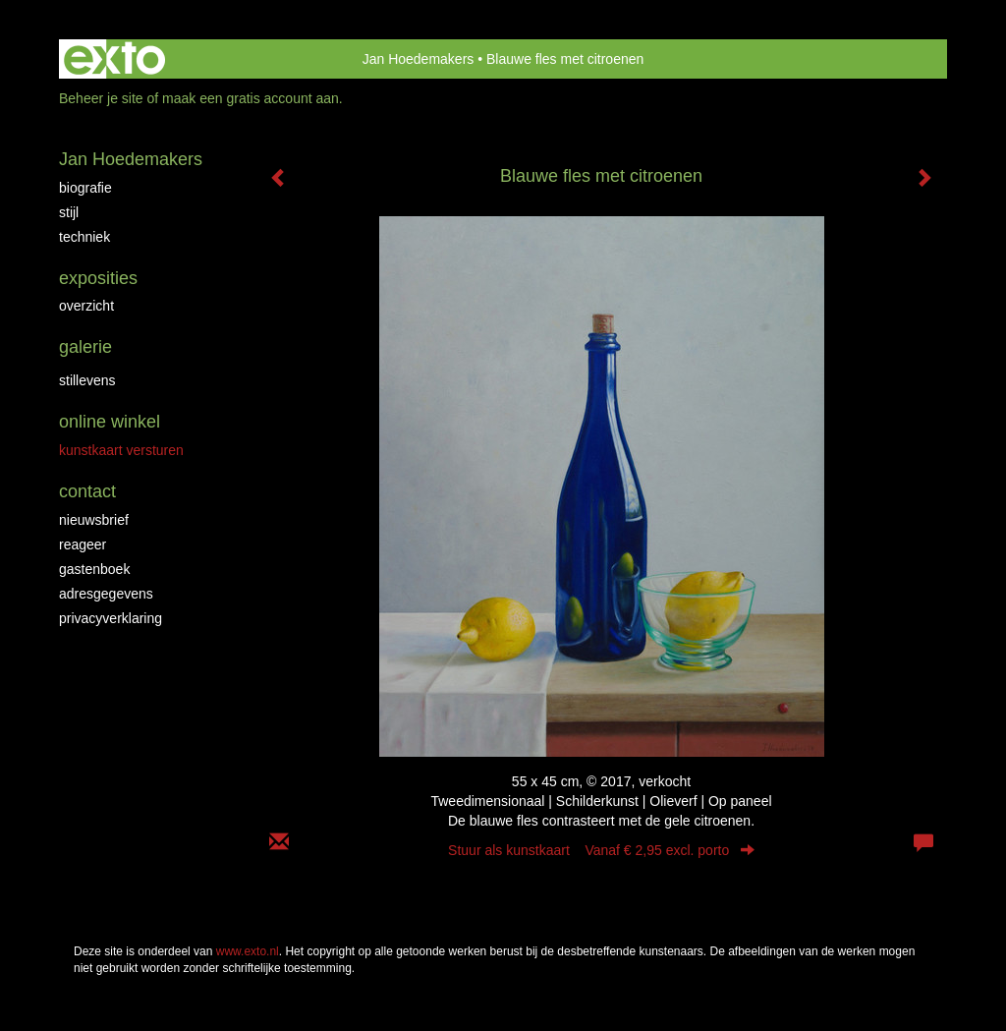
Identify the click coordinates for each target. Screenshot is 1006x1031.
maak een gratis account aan (250, 98)
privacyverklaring (110, 618)
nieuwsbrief (94, 520)
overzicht (86, 306)
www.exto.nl (247, 951)
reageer (82, 544)
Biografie (85, 188)
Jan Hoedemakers (419, 59)
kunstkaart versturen (121, 450)
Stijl (69, 212)
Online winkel (109, 421)
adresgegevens (106, 593)
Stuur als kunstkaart (601, 850)
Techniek (84, 237)
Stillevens (87, 380)
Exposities (98, 278)
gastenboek (94, 569)
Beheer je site (101, 98)
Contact (87, 491)
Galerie (85, 347)
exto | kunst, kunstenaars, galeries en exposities (114, 59)
